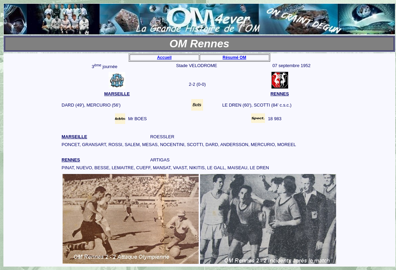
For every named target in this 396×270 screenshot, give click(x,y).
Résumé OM (234, 57)
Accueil (164, 57)
